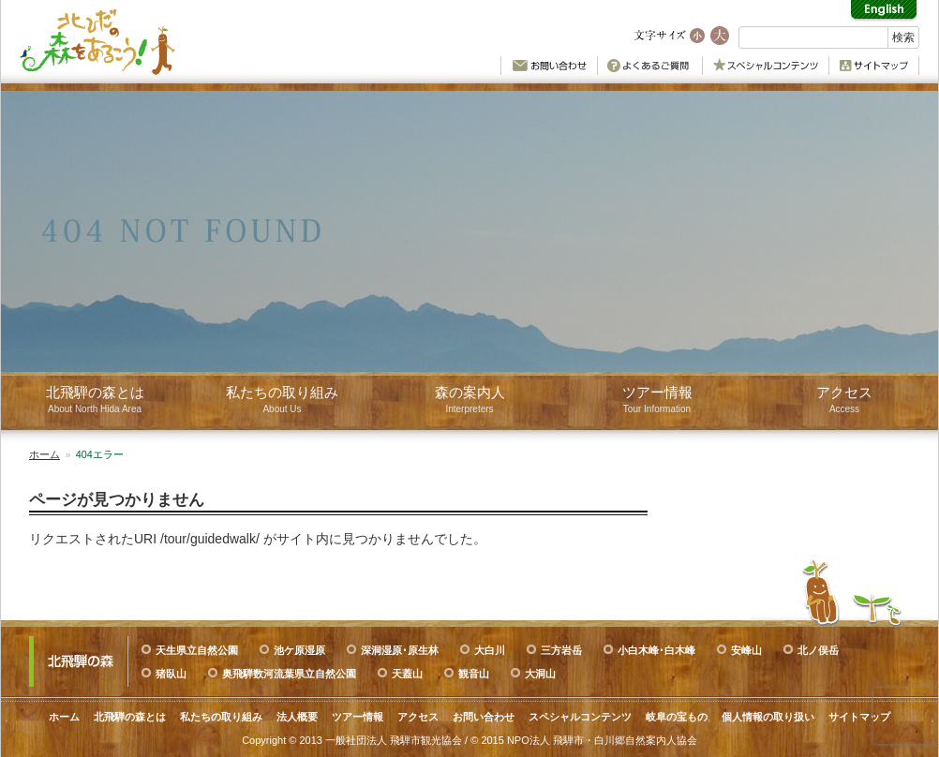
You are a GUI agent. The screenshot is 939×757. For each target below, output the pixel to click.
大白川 (489, 650)
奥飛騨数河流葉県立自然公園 (289, 673)
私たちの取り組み (221, 716)
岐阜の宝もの (677, 716)
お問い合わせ (483, 716)
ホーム (44, 454)
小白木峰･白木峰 (656, 650)
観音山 (473, 673)
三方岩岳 (561, 650)
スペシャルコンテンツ (580, 716)
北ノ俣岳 (818, 650)
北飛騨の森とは (130, 716)
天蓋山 (407, 673)
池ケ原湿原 (299, 650)
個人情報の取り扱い (768, 716)
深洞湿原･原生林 (400, 650)
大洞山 (540, 673)
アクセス (418, 716)
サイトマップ (859, 716)
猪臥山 (171, 673)
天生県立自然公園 (197, 650)
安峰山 (746, 650)
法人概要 (297, 716)
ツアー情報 (357, 716)
